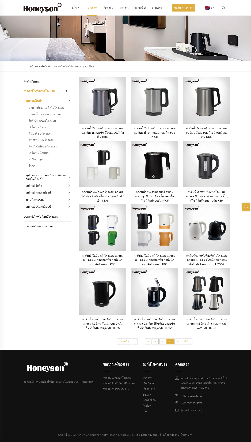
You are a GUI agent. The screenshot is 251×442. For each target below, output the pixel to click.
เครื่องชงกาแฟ (38, 127)
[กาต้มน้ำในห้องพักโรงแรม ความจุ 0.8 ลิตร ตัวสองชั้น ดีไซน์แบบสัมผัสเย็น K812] (102, 100)
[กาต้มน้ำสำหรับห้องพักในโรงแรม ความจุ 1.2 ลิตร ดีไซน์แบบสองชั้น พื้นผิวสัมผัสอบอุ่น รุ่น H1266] (102, 291)
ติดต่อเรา (157, 7)
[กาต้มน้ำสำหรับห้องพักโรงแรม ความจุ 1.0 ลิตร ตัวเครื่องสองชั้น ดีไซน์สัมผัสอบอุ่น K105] (154, 163)
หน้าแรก (76, 7)
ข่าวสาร (124, 7)
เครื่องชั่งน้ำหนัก (39, 153)
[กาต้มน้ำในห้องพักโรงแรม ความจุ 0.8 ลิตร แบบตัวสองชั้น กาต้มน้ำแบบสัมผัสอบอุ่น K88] (102, 227)
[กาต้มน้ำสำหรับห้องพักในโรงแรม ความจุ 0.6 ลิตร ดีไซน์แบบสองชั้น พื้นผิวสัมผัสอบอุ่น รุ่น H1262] (154, 291)
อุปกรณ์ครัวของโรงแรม (38, 226)
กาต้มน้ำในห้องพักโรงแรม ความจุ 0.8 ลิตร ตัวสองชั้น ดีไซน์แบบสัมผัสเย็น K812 (102, 133)
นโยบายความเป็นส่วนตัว (178, 434)
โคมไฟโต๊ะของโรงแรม (43, 146)
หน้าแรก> (35, 66)
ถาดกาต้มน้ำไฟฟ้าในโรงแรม (46, 107)
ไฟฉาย (33, 166)
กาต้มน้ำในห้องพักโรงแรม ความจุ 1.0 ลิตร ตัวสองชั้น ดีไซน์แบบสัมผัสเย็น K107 (207, 133)
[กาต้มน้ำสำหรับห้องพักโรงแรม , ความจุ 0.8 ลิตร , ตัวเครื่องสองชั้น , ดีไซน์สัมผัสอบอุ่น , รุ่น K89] (206, 163)
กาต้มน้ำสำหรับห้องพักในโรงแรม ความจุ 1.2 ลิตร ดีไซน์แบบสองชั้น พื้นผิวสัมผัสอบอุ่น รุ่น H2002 (206, 260)
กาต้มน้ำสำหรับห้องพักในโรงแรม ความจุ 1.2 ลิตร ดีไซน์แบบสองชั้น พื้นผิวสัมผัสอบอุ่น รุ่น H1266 (102, 323)
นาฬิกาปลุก (36, 159)
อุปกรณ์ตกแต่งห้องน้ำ (39, 192)
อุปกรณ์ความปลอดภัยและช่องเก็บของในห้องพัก (46, 177)
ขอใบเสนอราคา (184, 7)
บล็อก (146, 411)
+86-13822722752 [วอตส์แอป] (188, 403)
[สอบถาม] (246, 207)
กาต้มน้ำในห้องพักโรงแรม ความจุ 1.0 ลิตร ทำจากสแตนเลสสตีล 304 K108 (154, 133)
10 (170, 341)
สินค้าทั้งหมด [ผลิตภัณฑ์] (32, 81)
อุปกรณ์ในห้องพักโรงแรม (66, 66)
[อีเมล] (191, 410)
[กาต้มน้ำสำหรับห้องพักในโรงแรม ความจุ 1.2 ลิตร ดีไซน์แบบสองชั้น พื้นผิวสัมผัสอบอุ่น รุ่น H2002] (206, 227)
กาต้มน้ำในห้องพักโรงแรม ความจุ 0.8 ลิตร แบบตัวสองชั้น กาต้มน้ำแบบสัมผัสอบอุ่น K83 (154, 260)
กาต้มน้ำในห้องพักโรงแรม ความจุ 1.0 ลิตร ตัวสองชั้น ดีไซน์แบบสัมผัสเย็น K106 (103, 196)
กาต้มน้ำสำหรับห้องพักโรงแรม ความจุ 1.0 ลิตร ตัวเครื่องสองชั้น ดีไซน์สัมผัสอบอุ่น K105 (154, 196)
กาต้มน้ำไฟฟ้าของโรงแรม (45, 114)
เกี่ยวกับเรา (108, 7)
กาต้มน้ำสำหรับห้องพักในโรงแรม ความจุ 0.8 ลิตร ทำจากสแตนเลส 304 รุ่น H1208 (206, 323)
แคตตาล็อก (140, 7)
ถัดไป (187, 341)
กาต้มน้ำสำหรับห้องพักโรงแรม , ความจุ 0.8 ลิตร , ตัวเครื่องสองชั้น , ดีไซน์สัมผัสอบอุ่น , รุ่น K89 (207, 196)
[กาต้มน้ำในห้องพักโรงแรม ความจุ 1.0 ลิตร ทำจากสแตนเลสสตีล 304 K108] (154, 100)
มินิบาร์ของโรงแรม (40, 133)
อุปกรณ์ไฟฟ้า (88, 66)
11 (178, 341)
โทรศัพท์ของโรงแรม (41, 140)
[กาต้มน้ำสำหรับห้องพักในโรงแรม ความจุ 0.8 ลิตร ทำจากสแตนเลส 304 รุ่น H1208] (206, 291)
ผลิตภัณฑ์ (92, 7)
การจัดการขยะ (35, 199)
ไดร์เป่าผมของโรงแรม (42, 120)
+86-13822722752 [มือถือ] (188, 395)
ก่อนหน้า (124, 341)
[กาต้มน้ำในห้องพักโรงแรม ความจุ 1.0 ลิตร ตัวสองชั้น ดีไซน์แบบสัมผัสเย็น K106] (102, 163)
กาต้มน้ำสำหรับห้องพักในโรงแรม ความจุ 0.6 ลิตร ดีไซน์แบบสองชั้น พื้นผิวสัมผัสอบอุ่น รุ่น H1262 (154, 323)
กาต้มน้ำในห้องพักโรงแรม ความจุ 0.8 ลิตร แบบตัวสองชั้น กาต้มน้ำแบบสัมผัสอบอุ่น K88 (102, 260)
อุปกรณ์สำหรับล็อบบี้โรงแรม (41, 216)
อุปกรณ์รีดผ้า (34, 185)
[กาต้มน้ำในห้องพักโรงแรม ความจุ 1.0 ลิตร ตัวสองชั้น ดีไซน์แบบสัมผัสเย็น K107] (206, 100)
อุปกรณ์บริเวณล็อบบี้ (38, 206)
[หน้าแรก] (43, 7)
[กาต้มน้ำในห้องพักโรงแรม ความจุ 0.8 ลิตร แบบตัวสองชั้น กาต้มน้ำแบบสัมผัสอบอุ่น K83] (154, 227)
